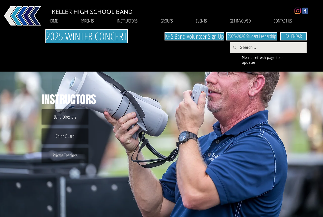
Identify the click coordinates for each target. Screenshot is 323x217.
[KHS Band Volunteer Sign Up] (194, 36)
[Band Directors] (65, 116)
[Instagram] (297, 11)
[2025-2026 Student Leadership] (251, 36)
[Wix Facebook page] (305, 11)
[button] (87, 20)
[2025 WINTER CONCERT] (86, 36)
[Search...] (268, 47)
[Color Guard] (65, 136)
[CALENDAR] (293, 36)
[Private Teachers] (65, 155)
